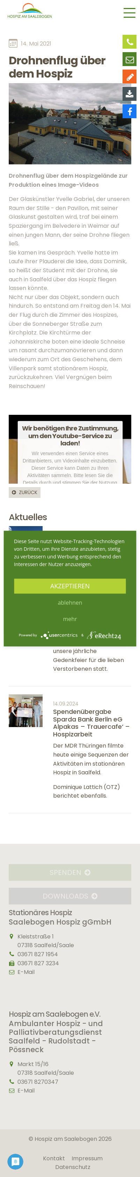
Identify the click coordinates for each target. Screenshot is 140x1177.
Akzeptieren (70, 586)
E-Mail (26, 972)
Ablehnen (70, 602)
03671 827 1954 (37, 954)
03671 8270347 (37, 1082)
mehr (70, 619)
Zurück (28, 492)
